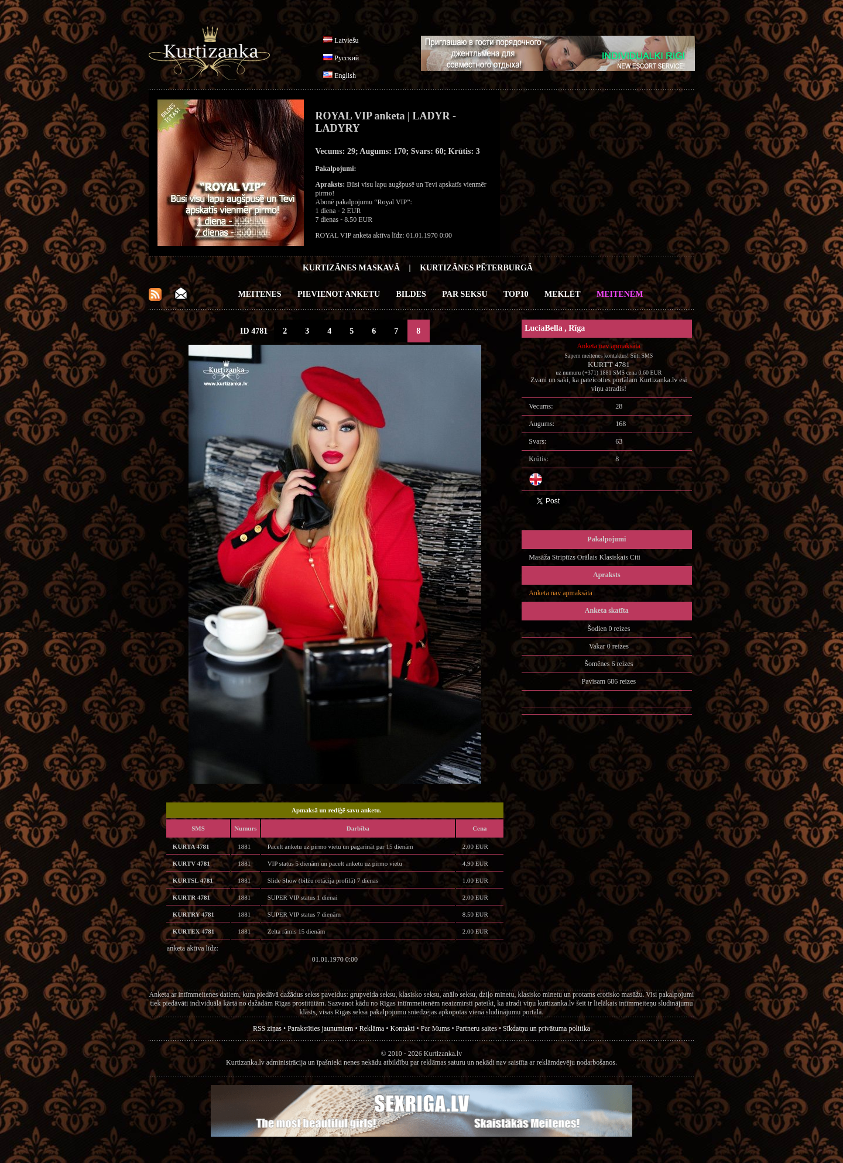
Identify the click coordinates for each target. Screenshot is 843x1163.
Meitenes (260, 294)
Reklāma (372, 1028)
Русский (346, 58)
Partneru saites (476, 1028)
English (345, 75)
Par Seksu (464, 294)
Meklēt (562, 294)
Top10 (516, 294)
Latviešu (346, 40)
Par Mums (435, 1028)
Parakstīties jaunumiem (320, 1028)
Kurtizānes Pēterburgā (476, 267)
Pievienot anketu (338, 294)
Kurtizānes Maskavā (351, 267)
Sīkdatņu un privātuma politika (546, 1028)
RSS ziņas (267, 1028)
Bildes (411, 294)
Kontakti (402, 1028)
